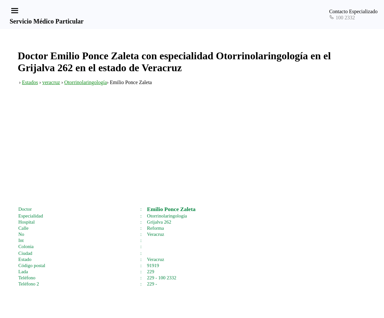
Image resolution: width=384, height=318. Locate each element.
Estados (30, 82)
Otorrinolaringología (85, 82)
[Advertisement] (192, 152)
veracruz (51, 82)
